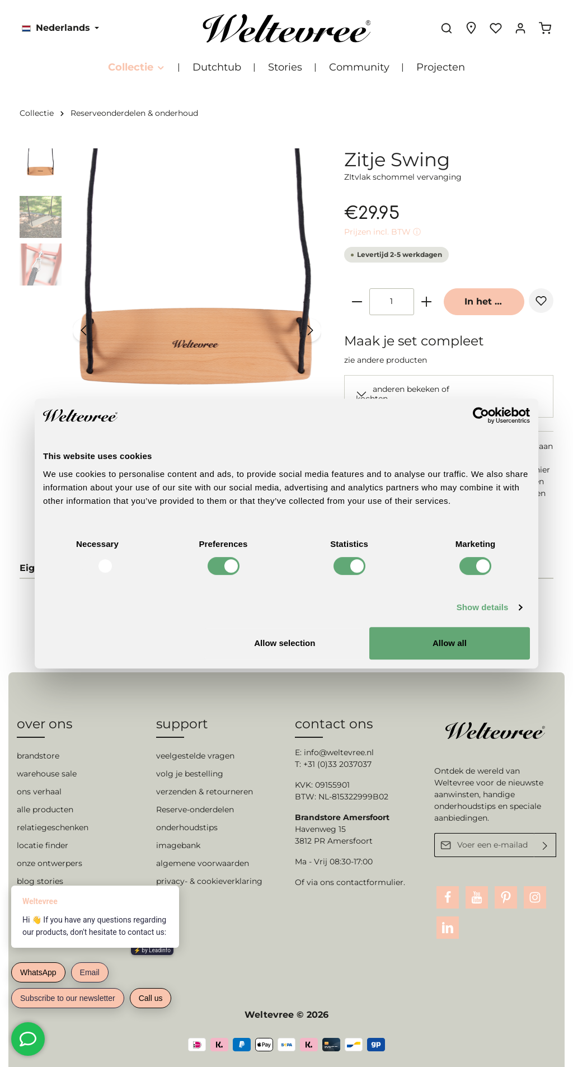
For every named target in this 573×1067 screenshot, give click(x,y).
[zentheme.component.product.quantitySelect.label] (391, 301)
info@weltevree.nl (339, 752)
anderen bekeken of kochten (402, 394)
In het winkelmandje (494, 301)
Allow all (450, 643)
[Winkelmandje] (545, 28)
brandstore (38, 756)
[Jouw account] (520, 28)
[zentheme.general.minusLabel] (357, 301)
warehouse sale (47, 774)
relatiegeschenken (52, 827)
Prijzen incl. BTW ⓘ (382, 232)
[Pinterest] (506, 897)
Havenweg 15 (320, 829)
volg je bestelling (189, 774)
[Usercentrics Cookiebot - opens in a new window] (481, 415)
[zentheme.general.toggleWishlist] (541, 300)
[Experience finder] (471, 28)
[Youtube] (477, 897)
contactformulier (369, 882)
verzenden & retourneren (204, 792)
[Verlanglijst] (496, 28)
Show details (483, 607)
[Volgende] (309, 330)
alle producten (45, 809)
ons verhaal (39, 792)
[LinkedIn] (447, 927)
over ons (44, 723)
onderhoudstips (187, 827)
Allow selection (284, 643)
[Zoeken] (446, 28)
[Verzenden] (545, 845)
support (182, 723)
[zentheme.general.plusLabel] (426, 301)
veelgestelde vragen (195, 756)
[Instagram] (535, 897)
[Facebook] (447, 897)
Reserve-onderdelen (195, 809)
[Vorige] (84, 330)
